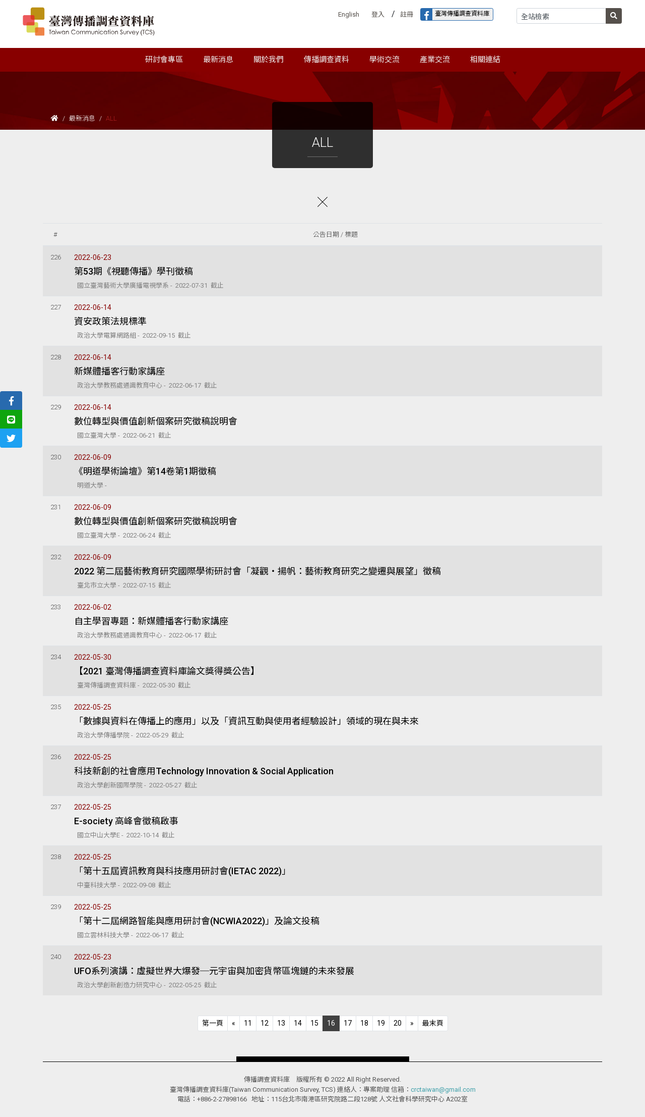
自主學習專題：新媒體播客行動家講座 (151, 621)
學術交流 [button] (384, 59)
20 (398, 1023)
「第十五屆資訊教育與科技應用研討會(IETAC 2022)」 (182, 871)
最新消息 (82, 118)
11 (248, 1023)
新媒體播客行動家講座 (119, 371)
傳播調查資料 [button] (326, 59)
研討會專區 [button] (164, 59)
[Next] (412, 1023)
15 (314, 1023)
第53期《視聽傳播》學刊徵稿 (133, 271)
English (348, 14)
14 (298, 1023)
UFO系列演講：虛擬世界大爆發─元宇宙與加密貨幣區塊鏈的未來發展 (214, 971)
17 (348, 1023)
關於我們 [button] (268, 59)
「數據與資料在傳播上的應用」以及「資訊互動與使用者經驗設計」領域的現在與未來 (246, 721)
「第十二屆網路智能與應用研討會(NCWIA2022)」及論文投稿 (196, 921)
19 (381, 1023)
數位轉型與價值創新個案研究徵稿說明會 (155, 421)
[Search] (561, 16)
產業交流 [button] (435, 59)
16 (331, 1023)
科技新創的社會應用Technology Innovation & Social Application (204, 771)
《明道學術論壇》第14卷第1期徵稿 (145, 471)
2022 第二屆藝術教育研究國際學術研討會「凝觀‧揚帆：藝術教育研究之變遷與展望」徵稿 (257, 571)
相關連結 (485, 59)
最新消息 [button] (218, 59)
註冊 (406, 14)
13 (281, 1023)
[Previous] (213, 1023)
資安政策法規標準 (110, 321)
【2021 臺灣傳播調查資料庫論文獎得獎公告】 (167, 671)
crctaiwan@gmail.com (443, 1089)
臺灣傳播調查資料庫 (455, 14)
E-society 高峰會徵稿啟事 (126, 821)
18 (364, 1023)
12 (265, 1023)
